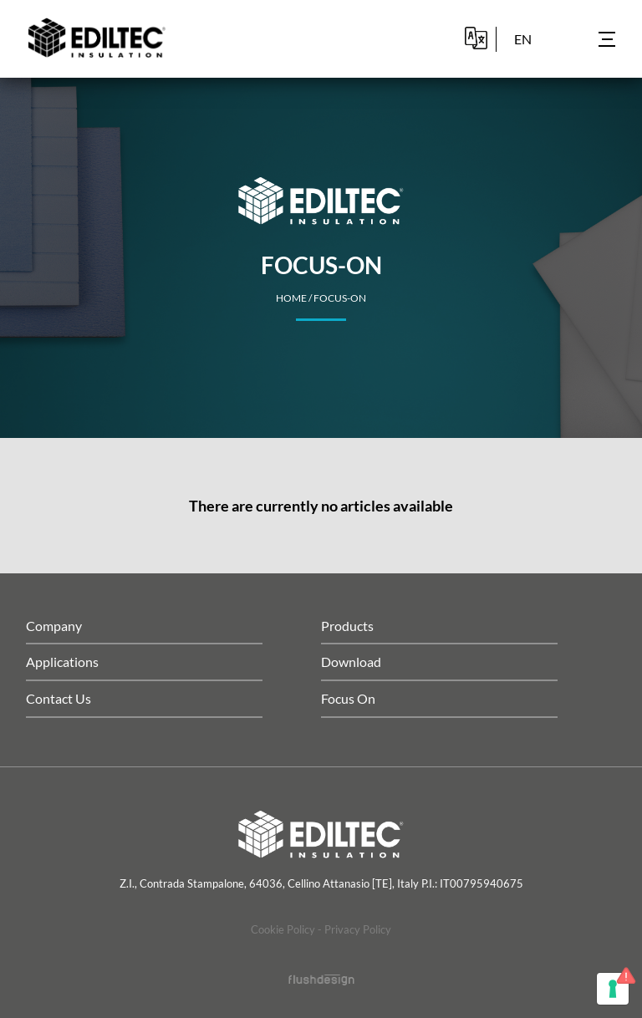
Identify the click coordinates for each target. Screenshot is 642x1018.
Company (54, 626)
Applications (62, 661)
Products (347, 626)
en (523, 39)
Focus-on (339, 298)
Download (351, 661)
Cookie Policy (283, 929)
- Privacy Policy (354, 929)
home (291, 298)
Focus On (348, 698)
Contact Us (58, 698)
